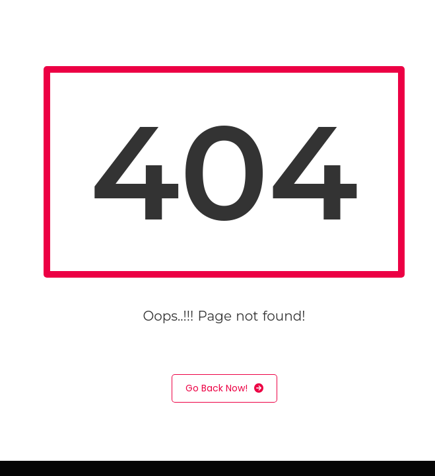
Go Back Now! (224, 388)
